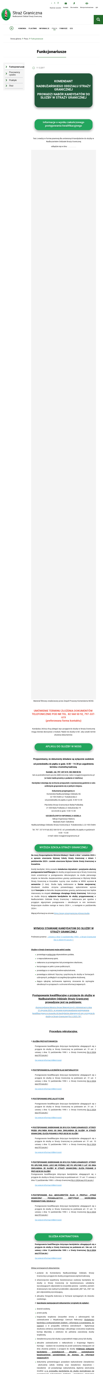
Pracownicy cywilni (14, 74)
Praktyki (13, 81)
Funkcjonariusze (37, 40)
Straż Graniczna (22, 13)
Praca (26, 40)
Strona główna (15, 40)
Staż (11, 86)
